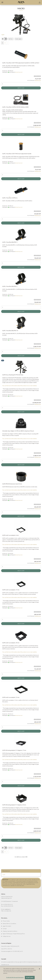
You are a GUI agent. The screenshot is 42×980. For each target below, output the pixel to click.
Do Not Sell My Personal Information (15, 977)
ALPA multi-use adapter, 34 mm (10, 642)
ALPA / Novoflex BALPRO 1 (9, 242)
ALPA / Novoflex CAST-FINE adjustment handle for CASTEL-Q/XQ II (20, 63)
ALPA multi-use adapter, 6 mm (10, 535)
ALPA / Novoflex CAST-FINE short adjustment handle (16, 153)
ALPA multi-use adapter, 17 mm (10, 589)
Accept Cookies (29, 977)
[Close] (39, 969)
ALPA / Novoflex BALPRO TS (10, 330)
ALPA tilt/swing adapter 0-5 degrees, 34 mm (14, 805)
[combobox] (11, 38)
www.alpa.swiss (7, 910)
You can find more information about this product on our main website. (19, 385)
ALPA (3, 874)
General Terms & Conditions (9, 923)
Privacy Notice (6, 921)
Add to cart (21, 88)
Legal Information (7, 926)
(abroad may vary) (18, 72)
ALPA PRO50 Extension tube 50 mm (12, 484)
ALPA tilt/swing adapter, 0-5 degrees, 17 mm (14, 750)
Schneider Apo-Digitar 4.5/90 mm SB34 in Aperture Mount (18, 431)
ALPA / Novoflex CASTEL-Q (9, 198)
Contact (5, 928)
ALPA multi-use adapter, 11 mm (10, 697)
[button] (2, 38)
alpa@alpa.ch (8, 909)
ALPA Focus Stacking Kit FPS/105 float (12, 374)
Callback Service (6, 936)
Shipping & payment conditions (10, 931)
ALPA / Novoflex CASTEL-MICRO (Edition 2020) (15, 107)
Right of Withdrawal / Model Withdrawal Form (14, 933)
